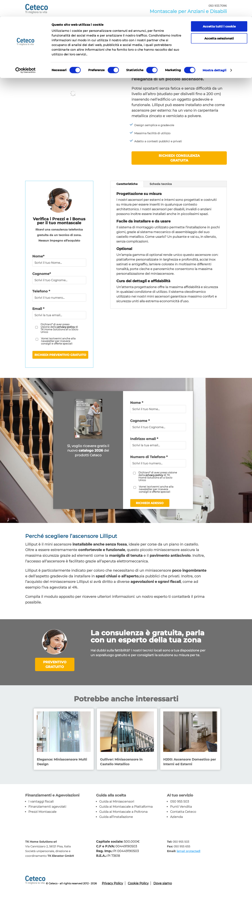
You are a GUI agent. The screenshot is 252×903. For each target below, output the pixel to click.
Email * (38, 309)
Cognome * (140, 421)
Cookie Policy (138, 883)
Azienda (176, 817)
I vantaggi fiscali (41, 801)
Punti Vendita (181, 806)
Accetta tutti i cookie (219, 10)
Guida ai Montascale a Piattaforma (126, 806)
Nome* (38, 256)
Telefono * (41, 291)
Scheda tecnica (161, 184)
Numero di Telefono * (149, 457)
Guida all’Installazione (116, 817)
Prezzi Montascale (42, 812)
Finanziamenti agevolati (47, 806)
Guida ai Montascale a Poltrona (123, 812)
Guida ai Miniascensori (116, 801)
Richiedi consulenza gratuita (179, 158)
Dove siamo (162, 883)
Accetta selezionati (219, 22)
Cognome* (41, 274)
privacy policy (66, 326)
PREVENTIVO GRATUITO (54, 664)
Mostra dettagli (215, 54)
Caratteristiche (127, 184)
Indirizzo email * (144, 439)
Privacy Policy (112, 883)
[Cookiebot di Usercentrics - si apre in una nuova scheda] (25, 54)
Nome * (136, 403)
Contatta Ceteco (183, 812)
